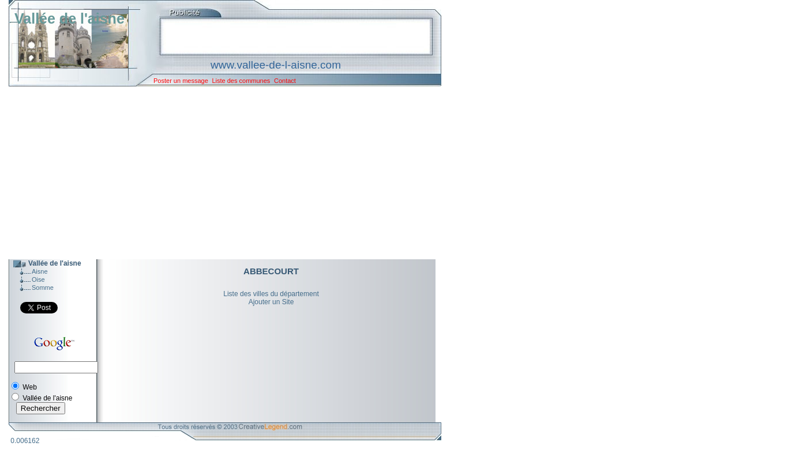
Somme (43, 287)
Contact (285, 80)
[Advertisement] (216, 173)
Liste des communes (241, 80)
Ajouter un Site (271, 302)
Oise (38, 279)
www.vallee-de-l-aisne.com (276, 65)
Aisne (40, 271)
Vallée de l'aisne (69, 18)
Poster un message (180, 80)
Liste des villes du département (270, 294)
